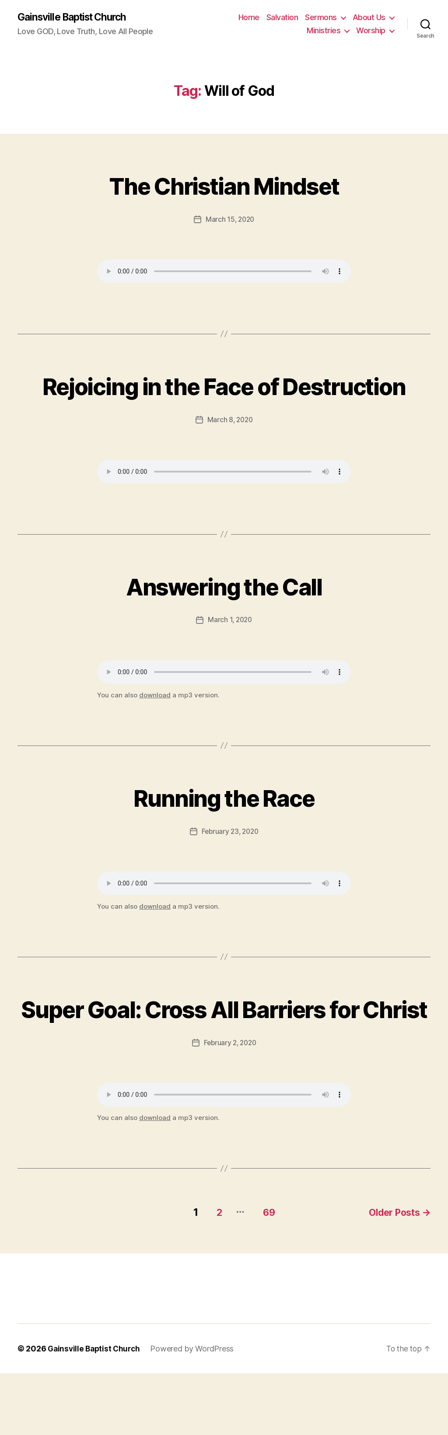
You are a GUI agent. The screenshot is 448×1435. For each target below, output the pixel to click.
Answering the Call (224, 617)
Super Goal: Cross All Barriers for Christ (224, 1055)
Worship (370, 30)
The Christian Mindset (224, 185)
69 (263, 1273)
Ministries (323, 30)
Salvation (282, 17)
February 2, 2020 (230, 1106)
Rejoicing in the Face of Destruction (224, 401)
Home (248, 17)
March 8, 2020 (230, 452)
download (155, 727)
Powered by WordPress (196, 1410)
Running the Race (224, 828)
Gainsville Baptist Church (76, 17)
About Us (369, 17)
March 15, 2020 (229, 219)
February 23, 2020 (230, 863)
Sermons (321, 17)
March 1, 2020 (230, 652)
